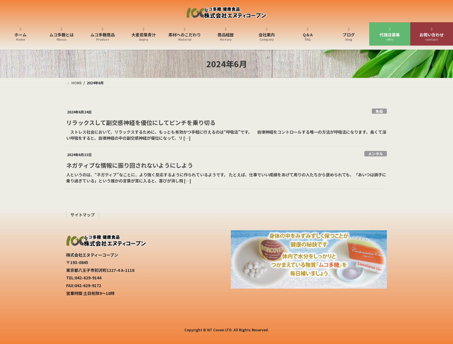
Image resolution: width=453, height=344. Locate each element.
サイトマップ (82, 215)
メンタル (375, 153)
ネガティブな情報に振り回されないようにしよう (129, 165)
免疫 (379, 111)
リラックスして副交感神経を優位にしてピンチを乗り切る (141, 122)
